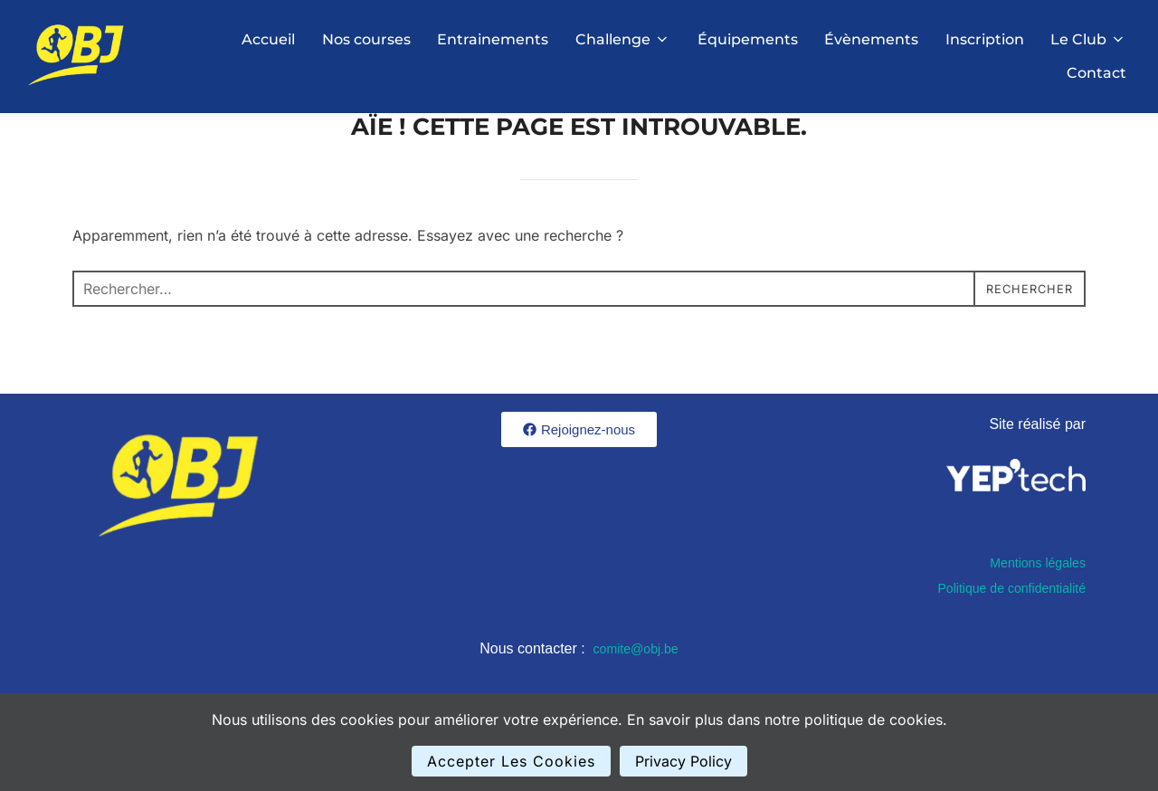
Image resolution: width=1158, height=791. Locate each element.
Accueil (265, 39)
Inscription (983, 39)
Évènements (870, 39)
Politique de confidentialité (1001, 634)
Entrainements (490, 39)
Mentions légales (1031, 608)
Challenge (621, 39)
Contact (1096, 72)
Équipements (746, 39)
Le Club (1088, 39)
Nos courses (363, 39)
